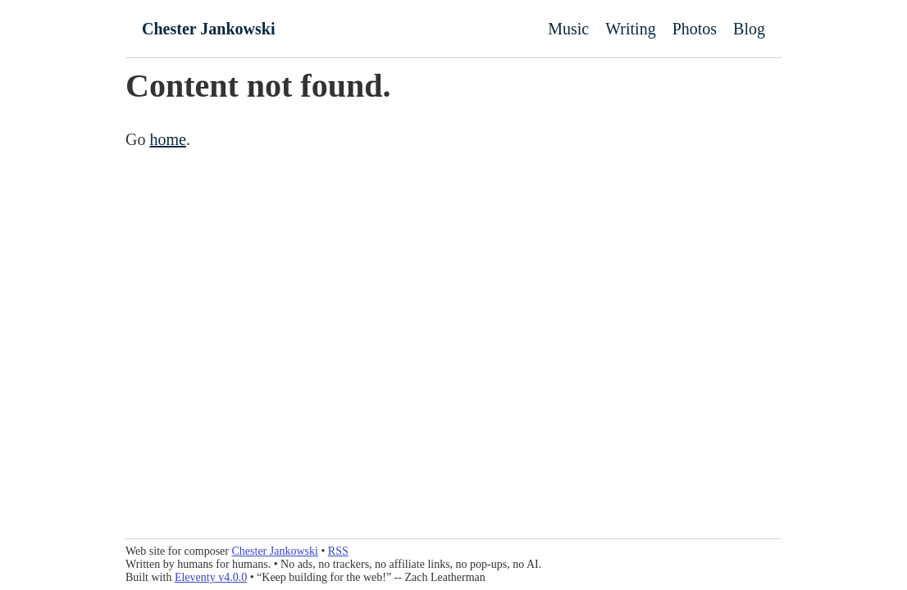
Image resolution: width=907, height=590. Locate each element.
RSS (338, 551)
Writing (630, 29)
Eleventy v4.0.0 (211, 577)
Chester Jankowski (208, 29)
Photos (694, 29)
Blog (749, 29)
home (167, 139)
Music (568, 29)
